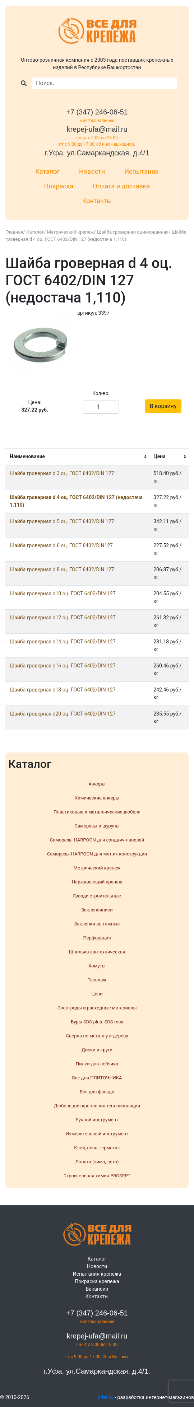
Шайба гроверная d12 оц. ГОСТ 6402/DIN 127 (63, 617)
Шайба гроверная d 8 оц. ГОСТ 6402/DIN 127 (62, 569)
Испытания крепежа (97, 1274)
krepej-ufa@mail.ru (96, 129)
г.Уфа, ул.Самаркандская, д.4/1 (97, 153)
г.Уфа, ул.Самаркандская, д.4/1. (97, 1371)
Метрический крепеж (70, 232)
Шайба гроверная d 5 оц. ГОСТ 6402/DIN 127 (62, 521)
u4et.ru (106, 1397)
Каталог (47, 171)
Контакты (97, 201)
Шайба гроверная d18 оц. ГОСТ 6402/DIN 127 (63, 690)
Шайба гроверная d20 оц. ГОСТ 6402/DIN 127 (63, 714)
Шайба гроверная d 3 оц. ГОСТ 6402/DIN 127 (62, 473)
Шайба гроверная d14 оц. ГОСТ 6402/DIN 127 (63, 641)
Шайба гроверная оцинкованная (132, 232)
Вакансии (97, 1289)
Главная (14, 232)
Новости (92, 171)
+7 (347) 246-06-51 (97, 112)
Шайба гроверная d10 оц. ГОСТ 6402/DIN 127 (63, 593)
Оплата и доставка (121, 186)
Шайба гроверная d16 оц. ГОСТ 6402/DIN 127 (63, 666)
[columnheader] (77, 457)
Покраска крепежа (97, 1281)
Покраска (59, 186)
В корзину (163, 406)
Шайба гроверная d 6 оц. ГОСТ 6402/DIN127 (61, 545)
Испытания (141, 171)
